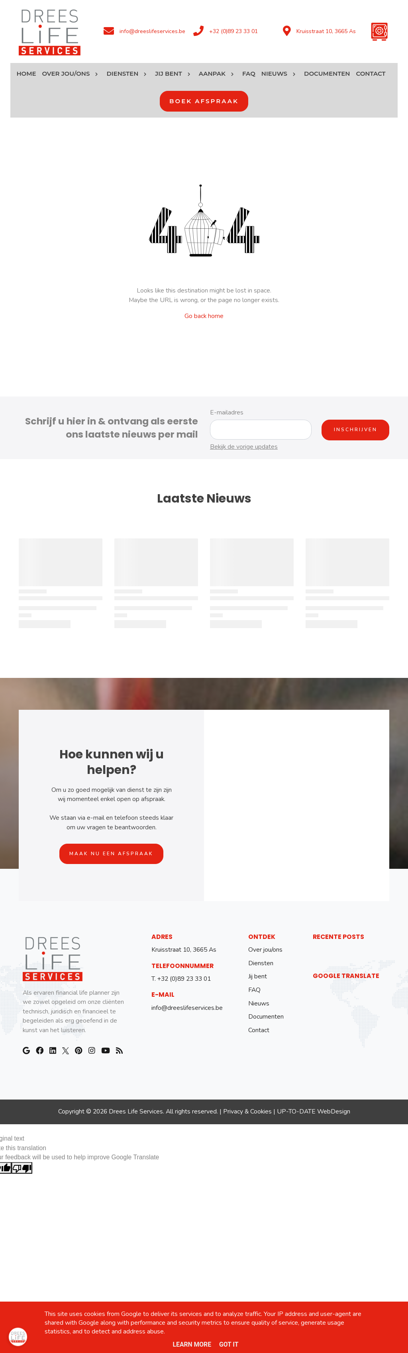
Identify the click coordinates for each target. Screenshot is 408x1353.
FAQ (254, 990)
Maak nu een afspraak (111, 853)
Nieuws (258, 1003)
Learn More (192, 1344)
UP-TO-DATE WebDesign (313, 1111)
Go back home (204, 316)
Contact (258, 1030)
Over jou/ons (265, 949)
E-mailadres (226, 412)
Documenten (266, 1016)
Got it (228, 1344)
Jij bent (257, 976)
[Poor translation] (22, 1168)
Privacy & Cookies (247, 1111)
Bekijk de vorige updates (244, 446)
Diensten (260, 963)
